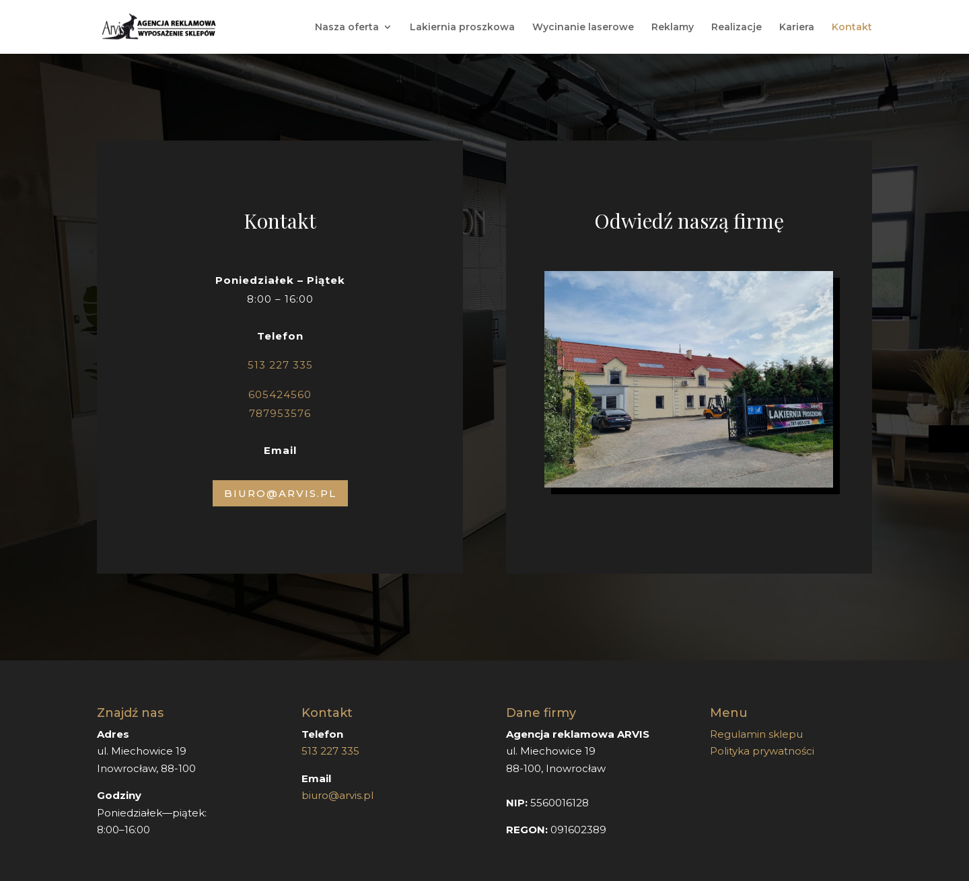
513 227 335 (280, 364)
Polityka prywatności (762, 750)
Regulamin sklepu (756, 734)
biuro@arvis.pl (337, 795)
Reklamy (672, 27)
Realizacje (736, 27)
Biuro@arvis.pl (280, 493)
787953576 (280, 413)
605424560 (280, 394)
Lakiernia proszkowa (462, 27)
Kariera (796, 27)
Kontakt (852, 27)
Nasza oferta (347, 27)
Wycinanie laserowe (583, 27)
